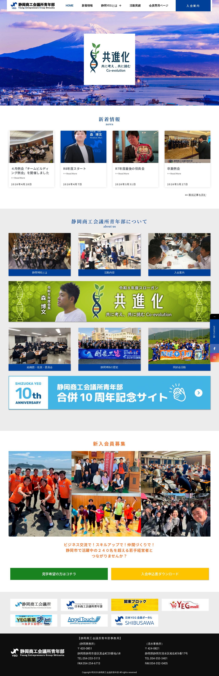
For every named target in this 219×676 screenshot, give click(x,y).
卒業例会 (173, 168)
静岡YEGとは (111, 6)
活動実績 (135, 5)
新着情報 (87, 5)
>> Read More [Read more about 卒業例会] (174, 173)
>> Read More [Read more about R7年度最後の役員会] (122, 173)
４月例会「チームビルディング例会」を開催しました (30, 170)
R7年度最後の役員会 (129, 168)
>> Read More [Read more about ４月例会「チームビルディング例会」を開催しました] (18, 177)
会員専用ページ (158, 5)
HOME (69, 5)
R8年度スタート (74, 168)
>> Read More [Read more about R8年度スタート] (70, 173)
